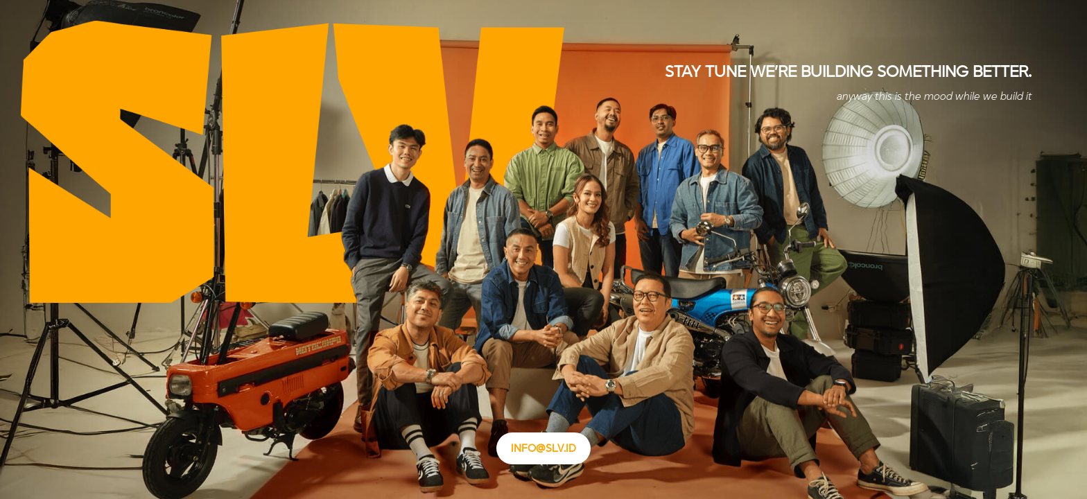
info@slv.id (543, 448)
